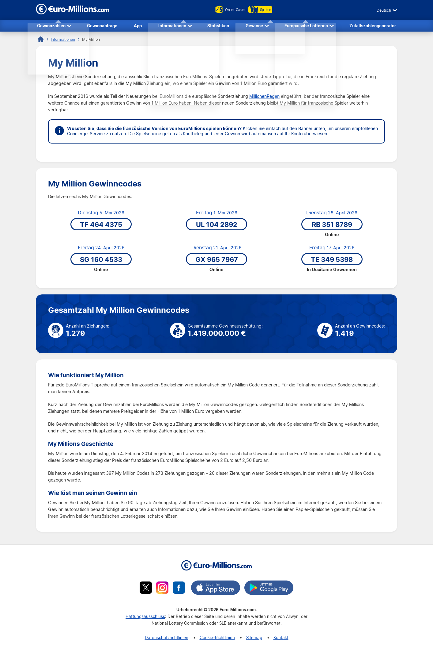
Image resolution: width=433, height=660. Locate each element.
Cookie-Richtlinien (217, 639)
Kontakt (280, 639)
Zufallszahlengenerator (372, 26)
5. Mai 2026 (101, 215)
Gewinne (254, 26)
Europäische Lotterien (306, 26)
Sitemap (254, 639)
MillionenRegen (264, 98)
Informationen (172, 26)
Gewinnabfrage (102, 26)
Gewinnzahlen (51, 26)
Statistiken (218, 26)
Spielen (264, 9)
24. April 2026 (101, 250)
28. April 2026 (331, 215)
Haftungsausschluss (145, 618)
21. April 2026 (216, 250)
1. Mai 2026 (216, 215)
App (138, 26)
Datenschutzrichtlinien (166, 639)
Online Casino (227, 9)
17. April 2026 (332, 250)
